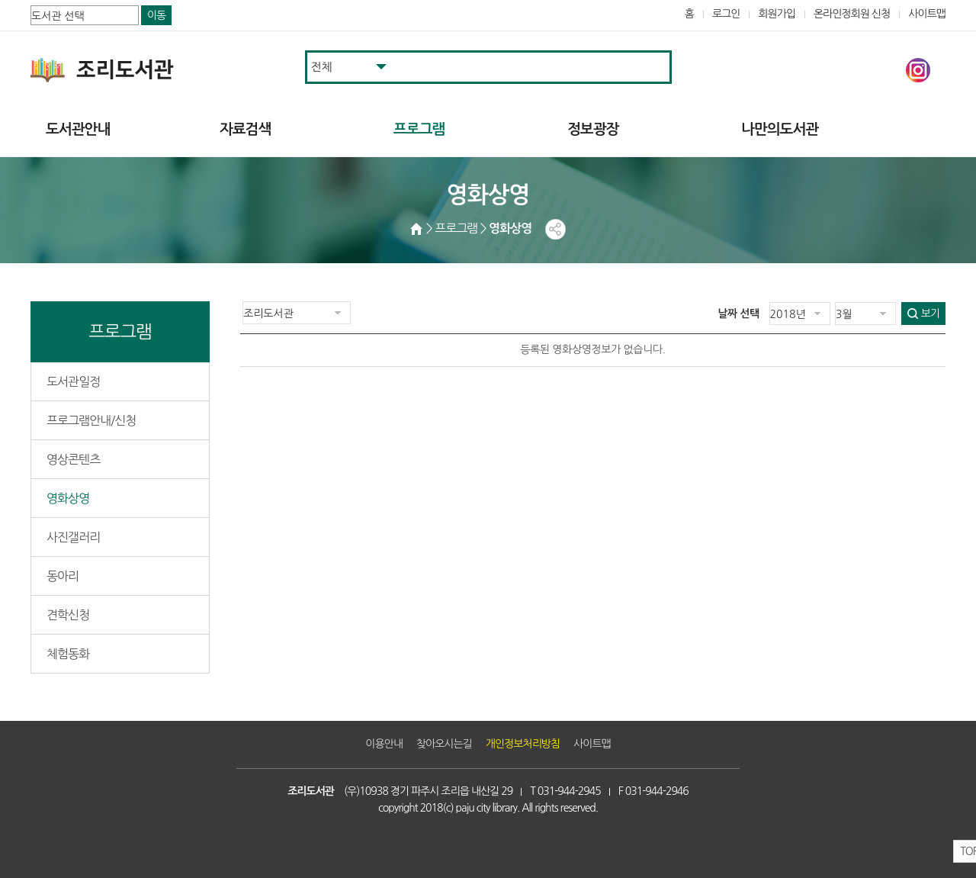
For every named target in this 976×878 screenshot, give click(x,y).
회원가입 (776, 13)
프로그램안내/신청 (91, 420)
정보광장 (592, 129)
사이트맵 (927, 13)
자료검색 (245, 129)
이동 (156, 15)
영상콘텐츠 (73, 459)
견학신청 (68, 615)
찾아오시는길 (444, 743)
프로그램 (419, 129)
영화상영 (68, 498)
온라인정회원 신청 (852, 13)
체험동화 (68, 654)
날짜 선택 (738, 313)
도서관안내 (78, 129)
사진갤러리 (73, 537)
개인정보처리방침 (523, 743)
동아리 (63, 576)
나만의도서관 (779, 129)
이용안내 (384, 743)
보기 (930, 313)
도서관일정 (73, 381)
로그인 (726, 13)
